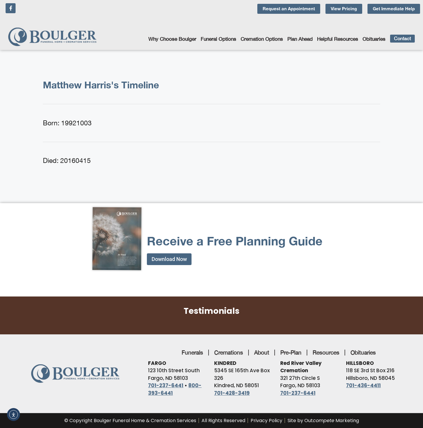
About (261, 352)
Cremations (228, 352)
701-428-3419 (232, 393)
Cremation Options (262, 39)
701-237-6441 (165, 385)
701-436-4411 (363, 385)
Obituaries (373, 39)
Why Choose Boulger (172, 39)
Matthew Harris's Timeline (101, 84)
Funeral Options (218, 39)
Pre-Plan (290, 352)
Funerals (192, 352)
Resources (326, 352)
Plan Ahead (300, 39)
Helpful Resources (337, 39)
